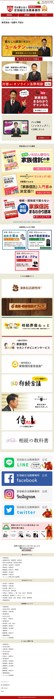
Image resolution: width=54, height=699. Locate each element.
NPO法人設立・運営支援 (9, 590)
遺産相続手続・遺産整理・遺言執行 (12, 560)
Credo (2, 691)
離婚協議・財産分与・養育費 (10, 569)
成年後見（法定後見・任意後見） (12, 565)
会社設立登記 (6, 646)
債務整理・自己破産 (8, 572)
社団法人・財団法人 (8, 618)
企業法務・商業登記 (8, 649)
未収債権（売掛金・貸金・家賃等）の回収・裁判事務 (17, 597)
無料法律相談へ (27, 550)
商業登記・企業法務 (8, 586)
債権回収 (5, 630)
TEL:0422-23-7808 (47, 2)
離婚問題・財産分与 (8, 633)
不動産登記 (6, 558)
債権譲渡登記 (6, 600)
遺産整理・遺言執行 (8, 625)
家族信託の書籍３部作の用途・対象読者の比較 (27, 222)
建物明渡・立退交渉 (8, 574)
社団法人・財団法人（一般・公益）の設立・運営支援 (17, 593)
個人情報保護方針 (5, 685)
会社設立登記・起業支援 (9, 609)
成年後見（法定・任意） (9, 623)
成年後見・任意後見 (8, 661)
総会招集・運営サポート (9, 588)
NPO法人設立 (6, 616)
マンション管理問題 (8, 637)
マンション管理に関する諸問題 (11, 577)
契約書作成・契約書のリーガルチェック (13, 595)
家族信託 (9, 15)
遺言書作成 (6, 621)
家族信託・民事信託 (8, 567)
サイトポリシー (5, 681)
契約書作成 (6, 614)
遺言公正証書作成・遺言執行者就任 (12, 562)
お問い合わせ (4, 688)
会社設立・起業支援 (8, 583)
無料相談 (27, 15)
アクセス (44, 15)
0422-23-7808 (28, 548)
